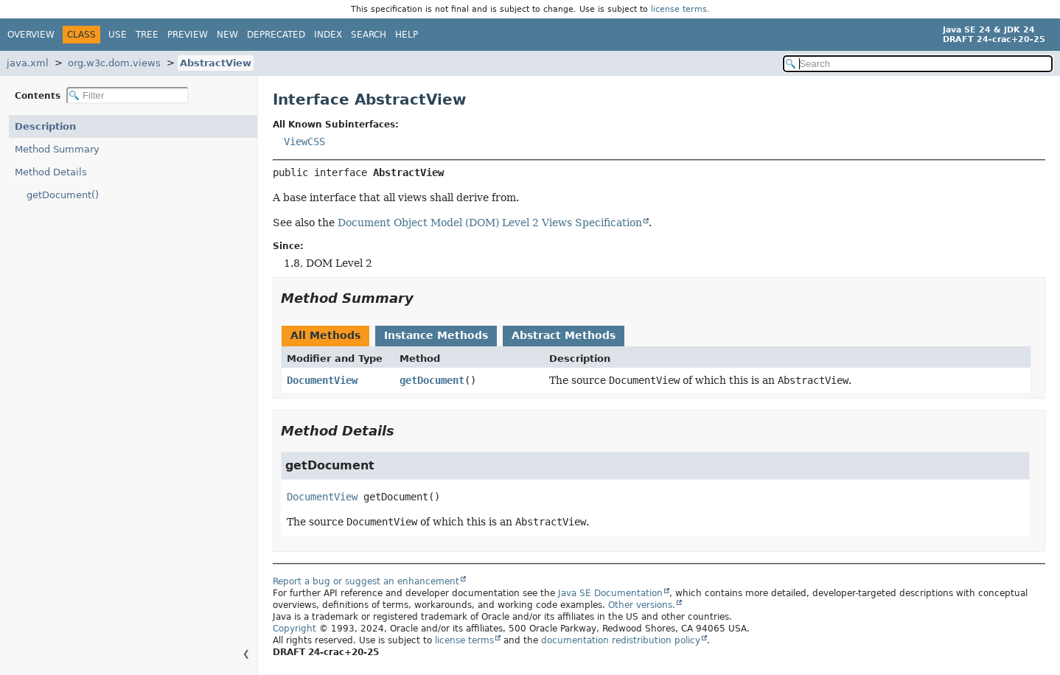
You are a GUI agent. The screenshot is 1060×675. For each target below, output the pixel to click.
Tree (147, 34)
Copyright (294, 628)
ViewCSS (304, 141)
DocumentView (322, 380)
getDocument (432, 380)
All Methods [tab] (325, 335)
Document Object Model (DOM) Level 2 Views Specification (490, 222)
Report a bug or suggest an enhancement (366, 581)
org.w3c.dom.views (114, 63)
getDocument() (63, 194)
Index (328, 34)
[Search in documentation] (918, 63)
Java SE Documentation (610, 593)
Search (368, 34)
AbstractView (215, 63)
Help (406, 34)
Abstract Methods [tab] (564, 335)
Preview (187, 34)
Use (117, 34)
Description (45, 126)
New (227, 34)
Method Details (51, 172)
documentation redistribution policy (620, 640)
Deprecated (276, 34)
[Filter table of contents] (127, 95)
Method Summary (57, 149)
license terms (679, 9)
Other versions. (641, 605)
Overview (31, 34)
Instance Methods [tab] (436, 335)
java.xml (28, 63)
